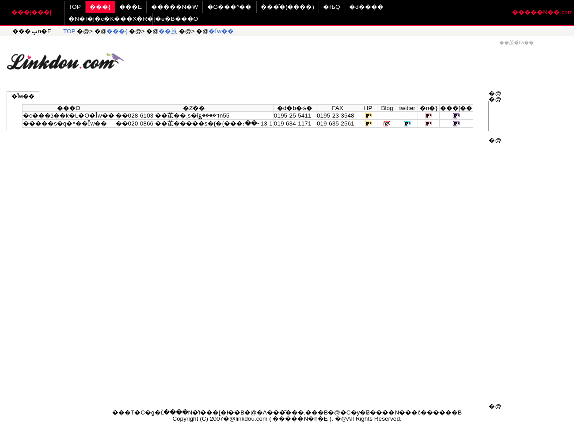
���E (130, 7)
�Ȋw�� (221, 31)
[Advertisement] (349, 58)
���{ (100, 7)
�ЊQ (331, 7)
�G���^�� (229, 7)
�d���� (366, 7)
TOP (74, 7)
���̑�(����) (287, 7)
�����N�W (174, 7)
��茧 (168, 31)
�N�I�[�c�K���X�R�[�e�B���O (133, 18)
